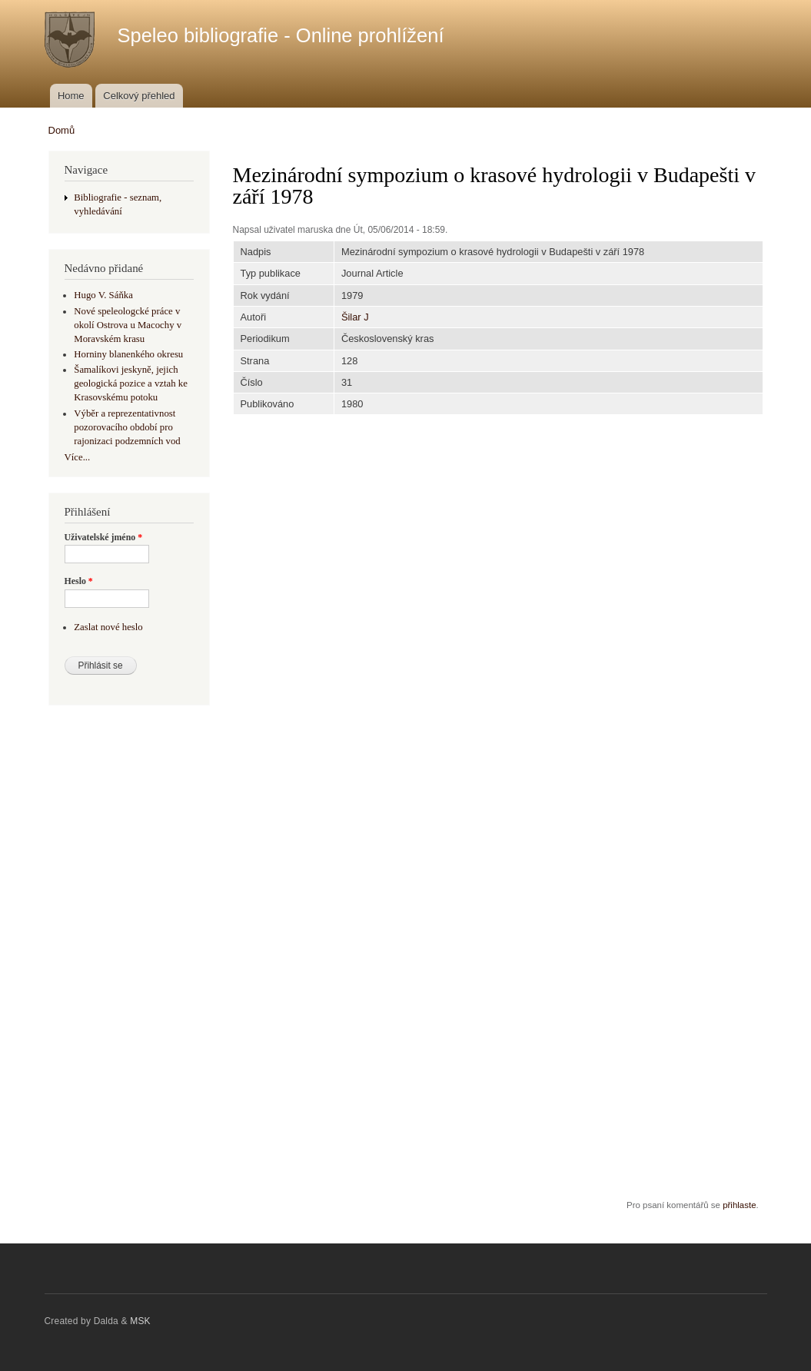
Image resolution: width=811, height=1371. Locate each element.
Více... (78, 457)
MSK (140, 1321)
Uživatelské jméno (104, 537)
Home (71, 95)
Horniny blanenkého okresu (128, 354)
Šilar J (355, 317)
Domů (61, 130)
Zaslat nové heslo (108, 627)
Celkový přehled (138, 95)
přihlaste (739, 1205)
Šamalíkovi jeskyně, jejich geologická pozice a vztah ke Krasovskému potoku (131, 383)
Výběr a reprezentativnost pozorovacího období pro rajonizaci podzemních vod (127, 427)
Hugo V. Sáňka (103, 295)
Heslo (79, 581)
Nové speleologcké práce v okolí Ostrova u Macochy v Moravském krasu (127, 325)
